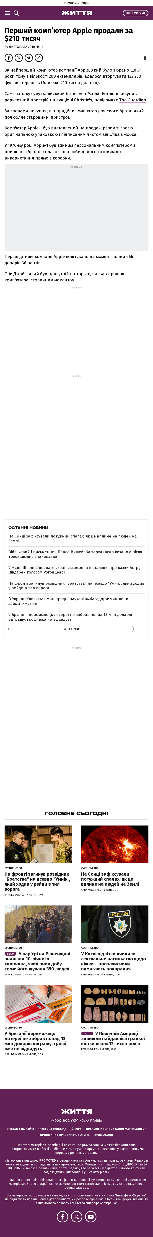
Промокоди (103, 1135)
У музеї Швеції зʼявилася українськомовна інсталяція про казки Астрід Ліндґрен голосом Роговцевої (75, 570)
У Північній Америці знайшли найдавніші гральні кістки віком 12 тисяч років (113, 1038)
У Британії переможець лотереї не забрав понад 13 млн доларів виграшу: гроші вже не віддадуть (70, 617)
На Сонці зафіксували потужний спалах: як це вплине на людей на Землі (72, 538)
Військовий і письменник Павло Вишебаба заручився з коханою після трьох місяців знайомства (75, 554)
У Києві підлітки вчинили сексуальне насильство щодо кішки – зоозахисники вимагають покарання (113, 961)
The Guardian (132, 100)
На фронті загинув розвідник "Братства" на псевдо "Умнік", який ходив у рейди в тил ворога (76, 585)
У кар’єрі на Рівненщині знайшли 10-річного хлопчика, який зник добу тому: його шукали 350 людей (37, 961)
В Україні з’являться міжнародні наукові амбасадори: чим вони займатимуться (68, 601)
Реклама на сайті (20, 1129)
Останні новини (28, 527)
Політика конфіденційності (60, 1129)
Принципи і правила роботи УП (65, 1135)
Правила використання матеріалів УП (116, 1129)
